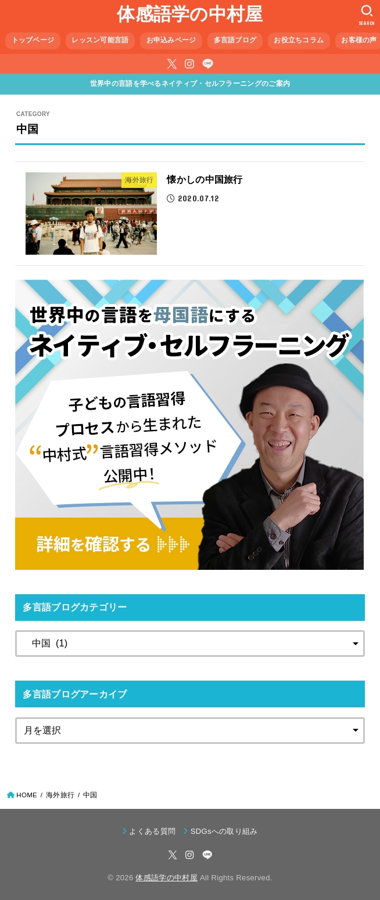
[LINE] (207, 64)
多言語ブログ (235, 40)
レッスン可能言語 (99, 40)
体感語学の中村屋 (190, 14)
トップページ (33, 40)
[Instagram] (189, 64)
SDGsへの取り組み (224, 831)
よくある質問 (152, 831)
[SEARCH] (367, 15)
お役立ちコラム (299, 40)
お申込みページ (171, 40)
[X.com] (172, 64)
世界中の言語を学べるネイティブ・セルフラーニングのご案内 (190, 83)
